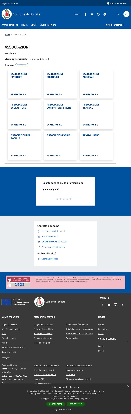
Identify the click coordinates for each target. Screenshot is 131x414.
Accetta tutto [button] (55, 404)
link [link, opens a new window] (90, 399)
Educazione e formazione (77, 324)
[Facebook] (84, 14)
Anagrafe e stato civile (43, 324)
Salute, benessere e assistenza (79, 333)
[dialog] (65, 399)
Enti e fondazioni (9, 338)
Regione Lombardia (10, 3)
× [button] (128, 386)
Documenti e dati (9, 351)
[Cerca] (126, 14)
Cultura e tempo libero (43, 329)
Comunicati (103, 329)
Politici (4, 342)
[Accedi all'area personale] (116, 3)
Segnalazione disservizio (44, 369)
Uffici (4, 333)
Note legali (70, 374)
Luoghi (101, 346)
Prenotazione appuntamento (46, 365)
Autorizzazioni (72, 338)
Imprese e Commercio (43, 333)
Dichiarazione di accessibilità (78, 379)
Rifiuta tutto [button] (76, 404)
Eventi (101, 350)
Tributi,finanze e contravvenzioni (80, 328)
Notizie (101, 324)
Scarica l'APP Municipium (45, 374)
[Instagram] (97, 14)
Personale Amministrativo (13, 347)
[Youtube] (90, 14)
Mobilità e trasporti (42, 342)
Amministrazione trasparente (79, 365)
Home (7, 34)
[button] (65, 409)
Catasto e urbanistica (43, 338)
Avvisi (100, 333)
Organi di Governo (9, 324)
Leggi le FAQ (39, 379)
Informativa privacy (74, 369)
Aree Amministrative (11, 329)
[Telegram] (103, 14)
